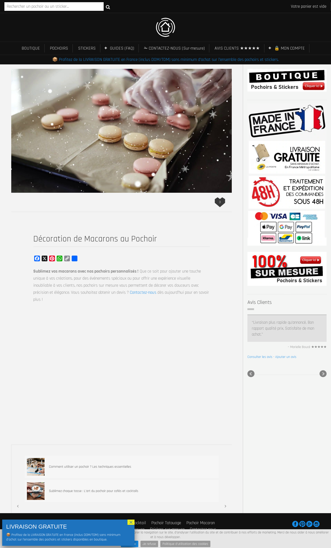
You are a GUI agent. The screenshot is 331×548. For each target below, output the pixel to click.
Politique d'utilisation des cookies (185, 544)
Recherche (108, 6)
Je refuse (149, 544)
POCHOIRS (59, 48)
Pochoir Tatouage (166, 523)
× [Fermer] (131, 522)
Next (323, 373)
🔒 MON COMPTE (289, 48)
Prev (250, 373)
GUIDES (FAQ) (122, 48)
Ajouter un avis (285, 357)
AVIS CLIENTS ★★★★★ (237, 48)
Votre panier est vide (308, 6)
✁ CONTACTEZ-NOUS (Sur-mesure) (174, 48)
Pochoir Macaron (200, 523)
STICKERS (87, 48)
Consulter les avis (259, 357)
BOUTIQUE (31, 48)
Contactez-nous (143, 292)
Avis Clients (259, 302)
